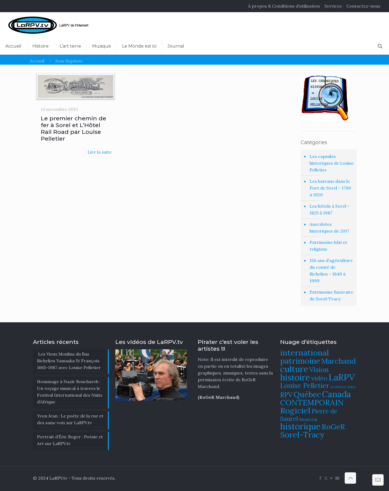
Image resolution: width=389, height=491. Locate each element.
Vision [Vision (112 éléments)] (319, 369)
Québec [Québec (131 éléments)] (307, 394)
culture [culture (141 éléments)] (294, 369)
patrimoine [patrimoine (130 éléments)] (300, 361)
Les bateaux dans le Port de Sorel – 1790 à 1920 (330, 187)
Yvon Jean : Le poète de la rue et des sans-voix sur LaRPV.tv (70, 419)
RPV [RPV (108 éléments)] (286, 395)
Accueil (37, 61)
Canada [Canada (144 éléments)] (336, 394)
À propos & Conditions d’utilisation (284, 6)
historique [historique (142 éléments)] (300, 426)
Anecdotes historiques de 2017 (329, 227)
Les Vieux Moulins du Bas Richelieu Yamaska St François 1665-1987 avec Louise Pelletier (69, 360)
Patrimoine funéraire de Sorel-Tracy (331, 295)
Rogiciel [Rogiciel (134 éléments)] (295, 410)
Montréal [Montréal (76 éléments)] (308, 419)
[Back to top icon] (350, 478)
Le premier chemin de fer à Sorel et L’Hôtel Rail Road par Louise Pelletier (73, 128)
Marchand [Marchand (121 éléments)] (338, 361)
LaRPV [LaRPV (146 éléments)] (341, 377)
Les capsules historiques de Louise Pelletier (332, 163)
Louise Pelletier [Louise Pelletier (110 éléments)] (304, 385)
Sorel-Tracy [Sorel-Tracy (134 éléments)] (302, 434)
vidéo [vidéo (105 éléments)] (319, 378)
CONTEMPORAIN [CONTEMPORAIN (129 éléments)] (312, 402)
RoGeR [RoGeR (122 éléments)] (333, 426)
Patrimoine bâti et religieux (328, 246)
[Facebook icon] (320, 478)
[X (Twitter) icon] (326, 478)
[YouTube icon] (332, 478)
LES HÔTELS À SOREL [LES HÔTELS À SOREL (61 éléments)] (343, 387)
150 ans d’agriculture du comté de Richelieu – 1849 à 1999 (331, 270)
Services (333, 6)
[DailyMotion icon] (337, 478)
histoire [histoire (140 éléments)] (295, 377)
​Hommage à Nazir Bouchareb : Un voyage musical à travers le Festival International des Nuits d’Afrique (69, 391)
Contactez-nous (363, 6)
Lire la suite (100, 152)
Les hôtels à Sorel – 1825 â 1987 (330, 209)
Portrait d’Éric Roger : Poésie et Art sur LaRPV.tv (70, 440)
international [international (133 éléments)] (304, 352)
